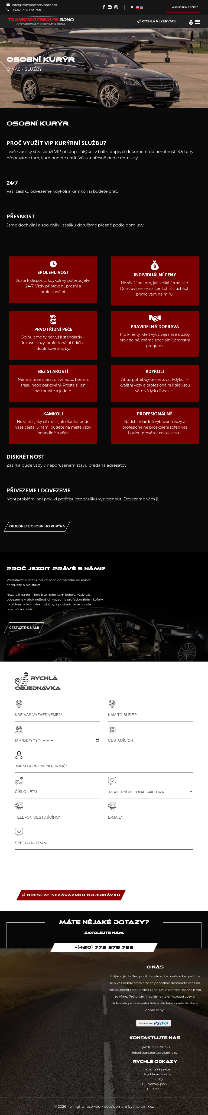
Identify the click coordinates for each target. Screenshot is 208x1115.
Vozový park (155, 1084)
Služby (33, 69)
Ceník (154, 1089)
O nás (13, 69)
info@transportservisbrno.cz (31, 5)
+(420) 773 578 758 (23, 10)
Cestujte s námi (24, 628)
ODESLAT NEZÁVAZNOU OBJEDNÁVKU (71, 895)
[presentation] (56, 864)
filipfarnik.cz (143, 1106)
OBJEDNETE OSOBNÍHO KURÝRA (37, 526)
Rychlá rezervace (157, 21)
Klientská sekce (185, 7)
